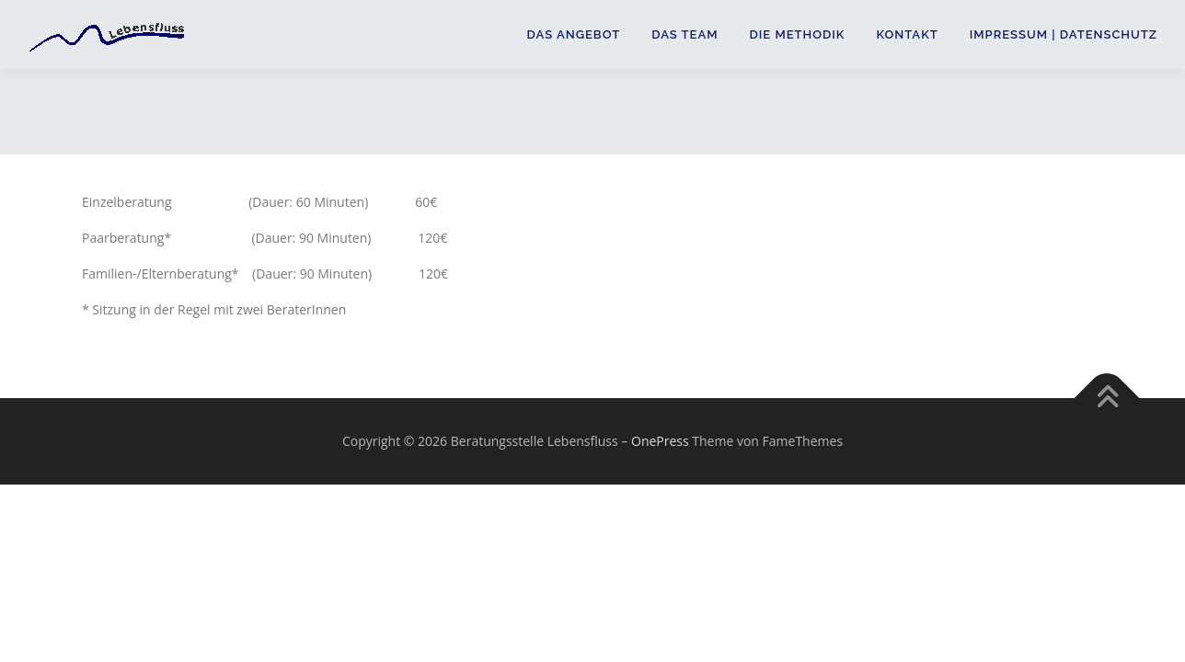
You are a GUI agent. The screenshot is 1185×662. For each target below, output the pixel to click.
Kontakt (907, 34)
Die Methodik (798, 34)
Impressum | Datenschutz (1063, 34)
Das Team (684, 34)
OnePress (660, 441)
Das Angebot (574, 34)
